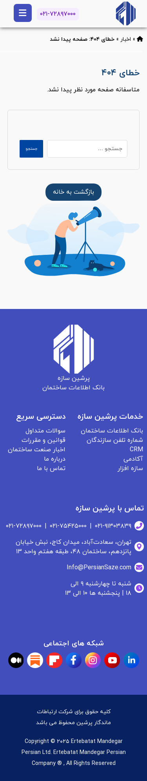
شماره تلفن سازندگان (115, 440)
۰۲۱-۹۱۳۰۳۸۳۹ (113, 526)
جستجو (31, 149)
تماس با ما (51, 468)
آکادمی (133, 459)
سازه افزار (130, 468)
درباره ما (54, 459)
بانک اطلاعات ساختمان (112, 431)
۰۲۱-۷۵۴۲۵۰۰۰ (68, 526)
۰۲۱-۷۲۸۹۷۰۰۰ (58, 14)
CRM (136, 449)
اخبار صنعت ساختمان (36, 449)
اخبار (125, 39)
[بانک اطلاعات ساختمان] (73, 192)
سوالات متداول (45, 431)
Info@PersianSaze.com (99, 567)
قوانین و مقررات (43, 440)
